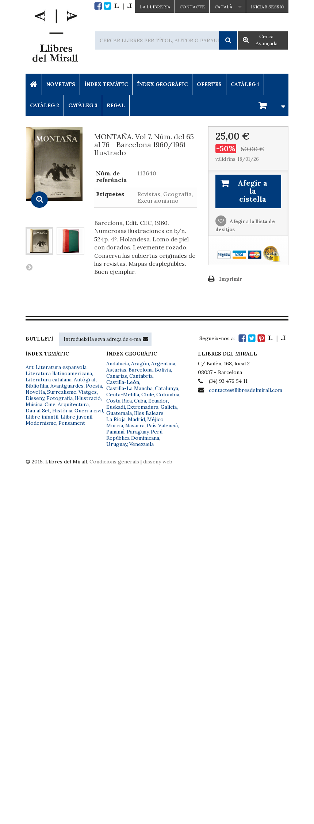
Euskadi (115, 407)
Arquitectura (73, 404)
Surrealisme (61, 392)
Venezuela (141, 444)
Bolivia (163, 369)
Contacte (192, 6)
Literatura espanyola (61, 367)
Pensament (71, 423)
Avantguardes (67, 385)
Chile (147, 394)
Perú (156, 431)
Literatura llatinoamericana (59, 373)
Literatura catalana (49, 379)
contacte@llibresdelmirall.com (245, 390)
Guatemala (119, 413)
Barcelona (141, 369)
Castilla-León (122, 382)
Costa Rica (119, 400)
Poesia (94, 385)
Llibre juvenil (76, 416)
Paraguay (138, 431)
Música (34, 404)
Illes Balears (149, 413)
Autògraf (85, 379)
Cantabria (141, 376)
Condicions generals (114, 461)
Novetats (60, 84)
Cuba (140, 400)
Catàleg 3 (82, 105)
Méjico (155, 419)
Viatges (87, 392)
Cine (50, 404)
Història (62, 410)
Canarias (116, 376)
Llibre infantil (42, 416)
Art (30, 367)
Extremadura (142, 407)
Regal (116, 105)
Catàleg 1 (245, 84)
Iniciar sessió (267, 6)
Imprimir (230, 279)
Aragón (140, 363)
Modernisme (41, 423)
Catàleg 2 (44, 105)
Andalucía (117, 363)
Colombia (167, 394)
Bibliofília (37, 385)
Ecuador (158, 400)
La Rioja (116, 419)
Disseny (35, 398)
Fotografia (59, 398)
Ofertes (209, 84)
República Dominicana (132, 438)
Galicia (169, 407)
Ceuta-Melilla (122, 394)
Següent (29, 267)
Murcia (114, 425)
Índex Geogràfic (162, 84)
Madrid (136, 419)
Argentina (163, 363)
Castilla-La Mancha (129, 388)
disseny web (157, 461)
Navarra (135, 425)
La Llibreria (155, 6)
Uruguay (116, 444)
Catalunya (166, 388)
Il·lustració (88, 398)
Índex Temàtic (106, 84)
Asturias (116, 369)
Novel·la (35, 392)
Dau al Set (38, 410)
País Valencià (162, 425)
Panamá (115, 431)
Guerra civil (88, 410)
